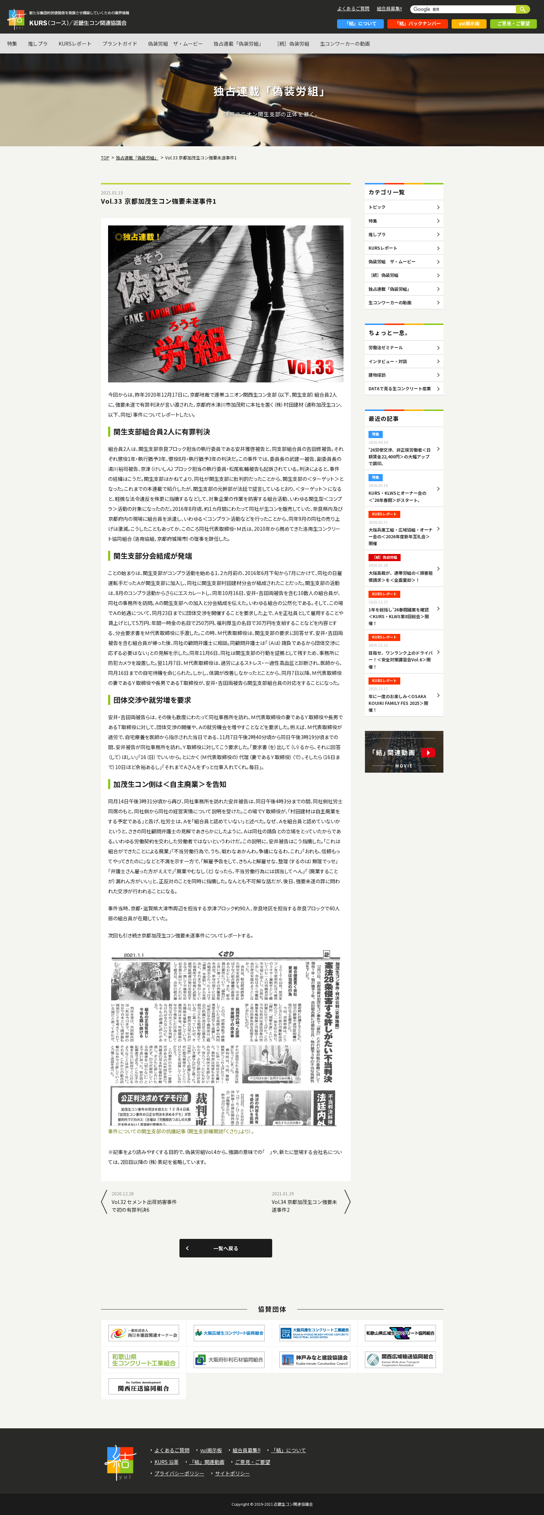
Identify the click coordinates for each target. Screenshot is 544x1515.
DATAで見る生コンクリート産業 (399, 388)
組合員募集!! (389, 8)
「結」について (360, 23)
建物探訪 (377, 375)
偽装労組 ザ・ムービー (175, 43)
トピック (377, 207)
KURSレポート (75, 43)
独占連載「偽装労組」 (239, 43)
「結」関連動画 (206, 1461)
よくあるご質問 (353, 8)
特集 (12, 43)
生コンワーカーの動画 (345, 43)
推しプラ (38, 43)
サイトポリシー (232, 1473)
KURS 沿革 (166, 1461)
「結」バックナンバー (418, 23)
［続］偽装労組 (291, 43)
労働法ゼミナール (385, 347)
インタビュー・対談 (387, 361)
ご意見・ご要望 (513, 23)
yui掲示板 (469, 23)
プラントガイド (119, 43)
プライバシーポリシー (179, 1473)
